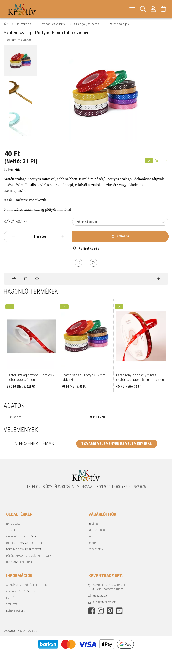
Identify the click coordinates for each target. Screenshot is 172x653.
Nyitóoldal (13, 523)
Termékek (12, 530)
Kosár (92, 543)
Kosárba (123, 236)
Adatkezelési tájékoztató (22, 591)
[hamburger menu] (132, 9)
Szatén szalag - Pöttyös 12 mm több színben (83, 377)
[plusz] (62, 236)
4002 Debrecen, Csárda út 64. (110, 585)
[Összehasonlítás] (93, 263)
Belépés (93, 523)
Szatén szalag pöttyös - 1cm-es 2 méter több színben (30, 377)
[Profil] (153, 9)
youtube (119, 610)
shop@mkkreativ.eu (105, 602)
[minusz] (13, 236)
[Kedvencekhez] (78, 263)
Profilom (94, 536)
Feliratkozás (88, 248)
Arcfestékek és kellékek (21, 536)
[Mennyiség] (32, 236)
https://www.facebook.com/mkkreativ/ (91, 610)
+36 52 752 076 (100, 595)
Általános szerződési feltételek (26, 585)
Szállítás (11, 604)
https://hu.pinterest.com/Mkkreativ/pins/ (110, 610)
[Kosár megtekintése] (163, 9)
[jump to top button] (158, 279)
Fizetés (10, 597)
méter (41, 236)
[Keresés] (143, 9)
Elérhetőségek (15, 610)
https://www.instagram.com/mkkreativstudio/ (101, 610)
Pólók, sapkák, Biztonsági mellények (28, 556)
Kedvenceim (95, 549)
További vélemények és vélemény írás (116, 444)
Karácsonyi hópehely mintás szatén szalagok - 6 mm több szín (140, 377)
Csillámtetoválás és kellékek (24, 543)
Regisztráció (96, 530)
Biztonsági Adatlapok (19, 562)
